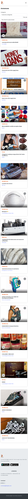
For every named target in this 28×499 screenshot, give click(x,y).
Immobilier (4, 44)
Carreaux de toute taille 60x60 (10, 42)
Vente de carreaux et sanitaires (10, 269)
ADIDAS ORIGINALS (7, 410)
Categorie (3, 12)
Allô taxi (3, 185)
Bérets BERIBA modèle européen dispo (12, 126)
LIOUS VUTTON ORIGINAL (8, 438)
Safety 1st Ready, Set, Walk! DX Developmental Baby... (10, 297)
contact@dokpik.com (6, 485)
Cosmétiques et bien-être (7, 213)
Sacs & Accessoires (6, 299)
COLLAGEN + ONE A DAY (8, 354)
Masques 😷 (5, 211)
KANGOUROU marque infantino (10, 326)
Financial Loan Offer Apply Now (10, 70)
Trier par (25, 17)
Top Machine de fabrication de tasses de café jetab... (13, 240)
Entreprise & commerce (7, 270)
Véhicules (4, 242)
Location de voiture (7, 183)
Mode (3, 128)
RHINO (3, 382)
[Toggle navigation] (25, 3)
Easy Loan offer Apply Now (9, 98)
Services (4, 72)
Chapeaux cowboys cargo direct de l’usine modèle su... (13, 155)
